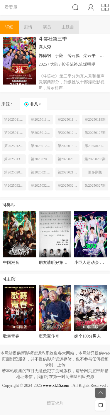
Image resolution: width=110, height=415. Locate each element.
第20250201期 (41, 159)
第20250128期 (14, 146)
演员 (47, 27)
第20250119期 (95, 119)
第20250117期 (14, 119)
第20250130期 (68, 146)
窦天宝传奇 (49, 336)
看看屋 (11, 7)
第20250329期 (68, 185)
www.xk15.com (56, 385)
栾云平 (89, 55)
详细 (9, 27)
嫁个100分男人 (87, 336)
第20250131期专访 (15, 159)
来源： (7, 104)
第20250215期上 (42, 172)
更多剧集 (95, 172)
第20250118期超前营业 (69, 119)
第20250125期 (41, 133)
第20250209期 (14, 172)
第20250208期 (95, 159)
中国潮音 (11, 262)
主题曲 (68, 27)
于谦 (59, 55)
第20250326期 (41, 185)
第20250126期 (68, 133)
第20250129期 (41, 146)
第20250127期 (95, 133)
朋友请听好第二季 (55, 262)
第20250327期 (95, 185)
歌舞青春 (11, 336)
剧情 (28, 27)
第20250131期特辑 (96, 146)
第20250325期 (14, 185)
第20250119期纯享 (15, 133)
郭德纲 (45, 55)
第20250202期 (68, 159)
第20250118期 (41, 119)
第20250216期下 (69, 172)
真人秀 (45, 47)
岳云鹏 (73, 55)
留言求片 (55, 403)
